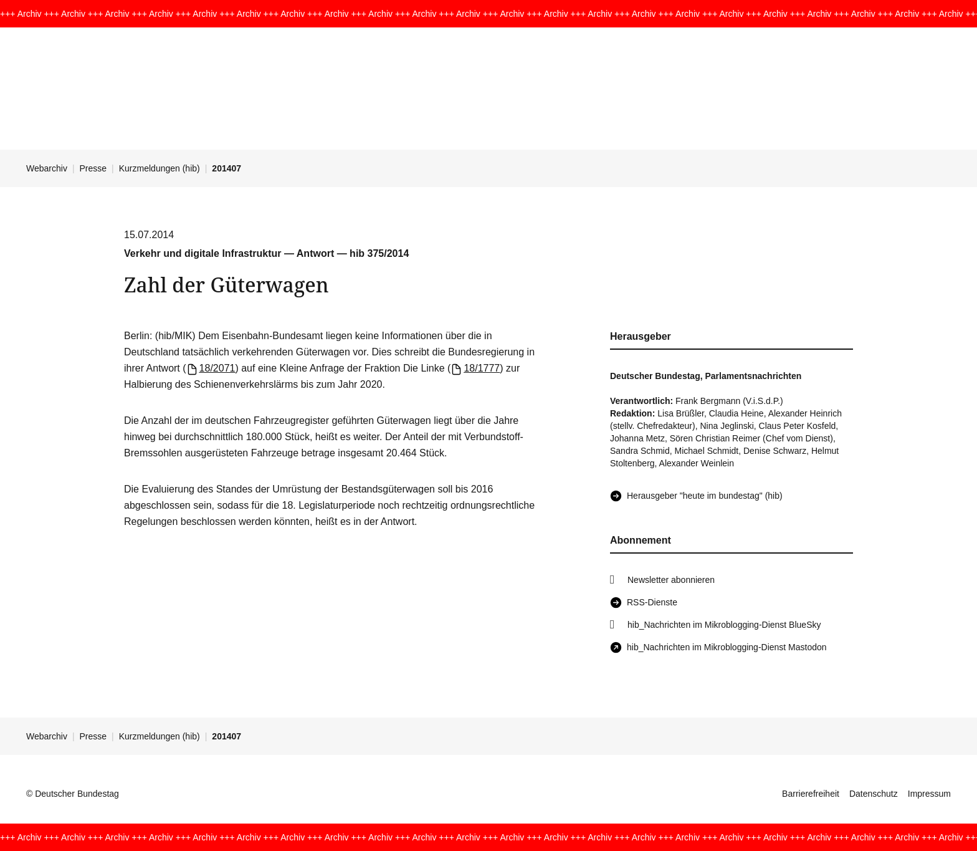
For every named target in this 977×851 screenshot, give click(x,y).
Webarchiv (46, 168)
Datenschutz (873, 794)
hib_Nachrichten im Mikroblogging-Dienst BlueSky (724, 625)
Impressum (929, 794)
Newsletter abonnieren (671, 580)
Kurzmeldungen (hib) (159, 168)
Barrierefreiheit (810, 794)
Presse (93, 168)
